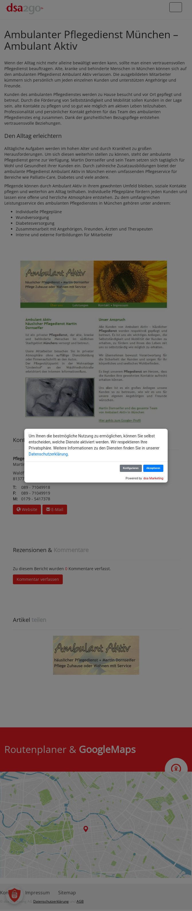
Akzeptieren (153, 468)
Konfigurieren (131, 468)
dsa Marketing (153, 478)
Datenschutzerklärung (48, 454)
